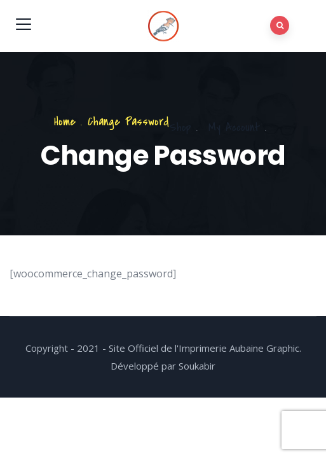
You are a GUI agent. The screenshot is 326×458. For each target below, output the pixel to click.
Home (65, 121)
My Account (234, 127)
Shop (180, 127)
